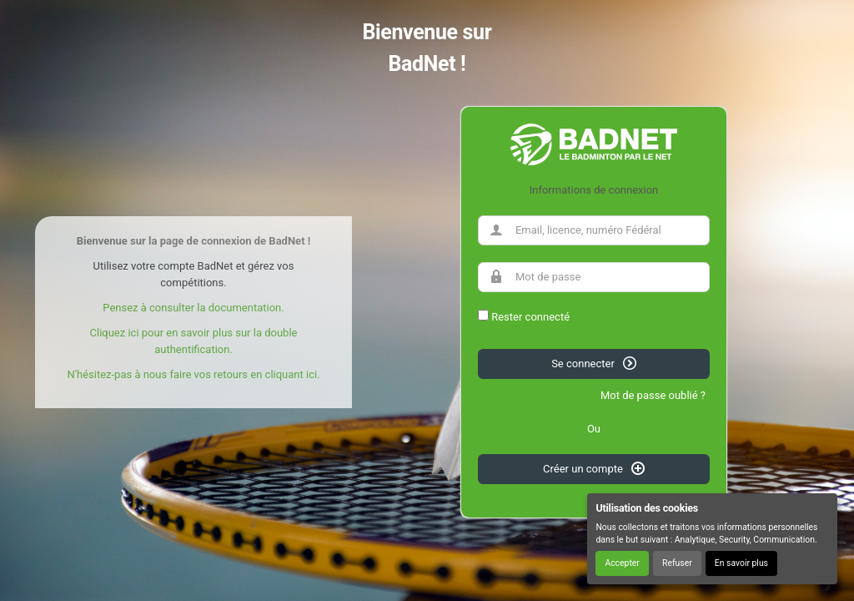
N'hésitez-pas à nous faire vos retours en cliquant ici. (193, 374)
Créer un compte (594, 468)
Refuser (677, 563)
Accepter (622, 563)
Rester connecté (530, 317)
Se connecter (593, 363)
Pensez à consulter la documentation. (193, 307)
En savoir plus (741, 563)
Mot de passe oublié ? (653, 395)
